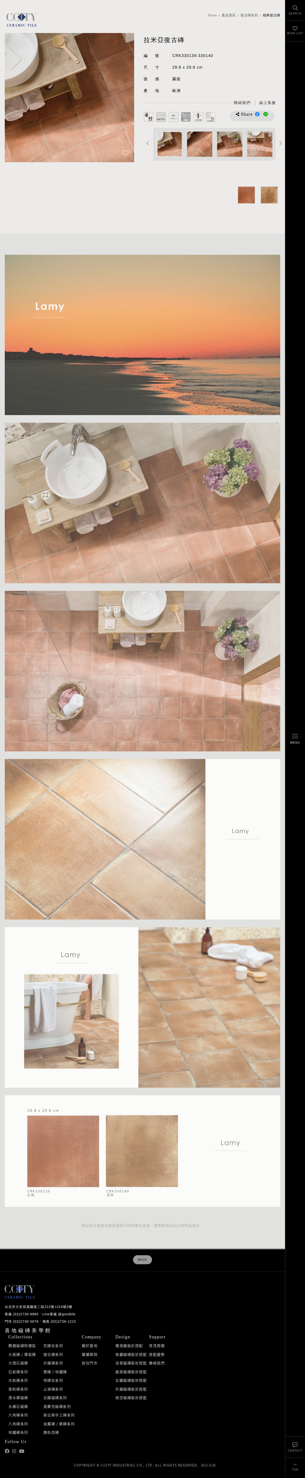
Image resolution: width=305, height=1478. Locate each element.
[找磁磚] (295, 10)
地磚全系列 (53, 1380)
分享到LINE (265, 114)
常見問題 (157, 1345)
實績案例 (89, 1354)
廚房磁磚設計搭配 (131, 1371)
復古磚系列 (249, 15)
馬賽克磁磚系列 (57, 1406)
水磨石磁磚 (18, 1406)
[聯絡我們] (295, 1447)
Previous (148, 143)
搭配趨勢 (157, 1354)
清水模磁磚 (18, 1397)
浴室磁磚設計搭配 (131, 1363)
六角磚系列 (18, 1415)
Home (212, 15)
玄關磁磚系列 (55, 1397)
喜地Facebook (7, 1451)
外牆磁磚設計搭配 (131, 1389)
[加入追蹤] (125, 153)
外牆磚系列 (53, 1363)
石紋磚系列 (18, 1371)
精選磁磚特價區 (22, 1345)
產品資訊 (229, 15)
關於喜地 (89, 1345)
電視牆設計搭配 (129, 1345)
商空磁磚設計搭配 (131, 1397)
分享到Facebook (257, 114)
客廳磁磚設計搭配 (131, 1354)
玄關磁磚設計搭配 (131, 1380)
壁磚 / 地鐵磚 (55, 1371)
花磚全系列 (53, 1345)
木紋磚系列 (18, 1380)
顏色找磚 (51, 1432)
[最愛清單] (295, 31)
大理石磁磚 (18, 1363)
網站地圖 (208, 1465)
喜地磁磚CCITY (21, 20)
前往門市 (89, 1363)
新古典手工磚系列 (59, 1415)
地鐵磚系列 (18, 1432)
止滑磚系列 (53, 1389)
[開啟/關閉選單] (295, 739)
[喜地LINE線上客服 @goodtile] (267, 103)
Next (281, 143)
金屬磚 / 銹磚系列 (59, 1423)
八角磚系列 (18, 1423)
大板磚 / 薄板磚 (22, 1354)
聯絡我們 (157, 1363)
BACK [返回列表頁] (142, 1259)
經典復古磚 (271, 15)
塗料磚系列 (18, 1389)
